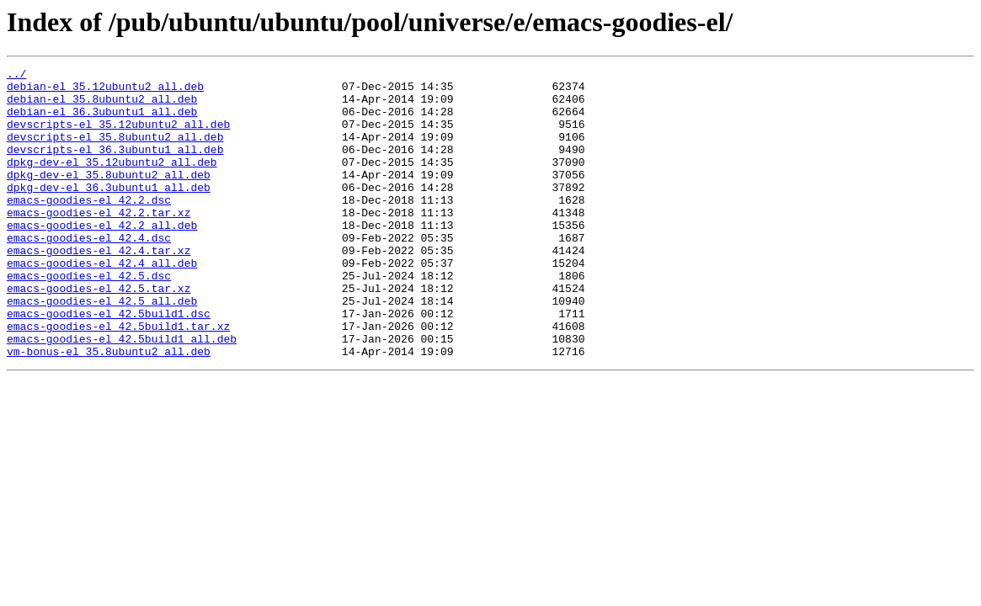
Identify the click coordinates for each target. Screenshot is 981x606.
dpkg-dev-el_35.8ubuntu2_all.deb (109, 197)
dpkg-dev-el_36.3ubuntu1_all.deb (109, 212)
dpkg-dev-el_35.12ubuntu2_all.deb (112, 181)
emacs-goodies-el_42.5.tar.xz (98, 333)
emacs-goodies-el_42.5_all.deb (102, 348)
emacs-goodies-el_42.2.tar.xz (98, 242)
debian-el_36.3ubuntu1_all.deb (102, 121)
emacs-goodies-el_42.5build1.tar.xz (118, 378)
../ (16, 75)
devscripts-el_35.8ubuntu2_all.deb (115, 151)
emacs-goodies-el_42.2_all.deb (102, 257)
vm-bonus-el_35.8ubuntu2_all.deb (109, 409)
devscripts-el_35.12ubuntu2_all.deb (118, 136)
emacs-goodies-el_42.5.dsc (89, 318)
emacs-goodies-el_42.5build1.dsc (109, 363)
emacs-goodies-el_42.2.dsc (89, 227)
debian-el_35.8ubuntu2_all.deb (102, 106)
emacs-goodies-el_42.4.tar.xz (98, 287)
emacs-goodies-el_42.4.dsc (89, 272)
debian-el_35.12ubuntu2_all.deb (105, 90)
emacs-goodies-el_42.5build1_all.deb (122, 393)
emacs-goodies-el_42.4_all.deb (102, 303)
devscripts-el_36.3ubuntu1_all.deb (115, 166)
